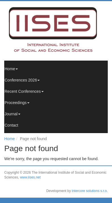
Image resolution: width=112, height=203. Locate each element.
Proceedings (17, 102)
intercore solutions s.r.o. (90, 191)
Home (11, 69)
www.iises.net (30, 177)
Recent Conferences (24, 91)
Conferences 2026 (22, 80)
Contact (11, 125)
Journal (12, 114)
